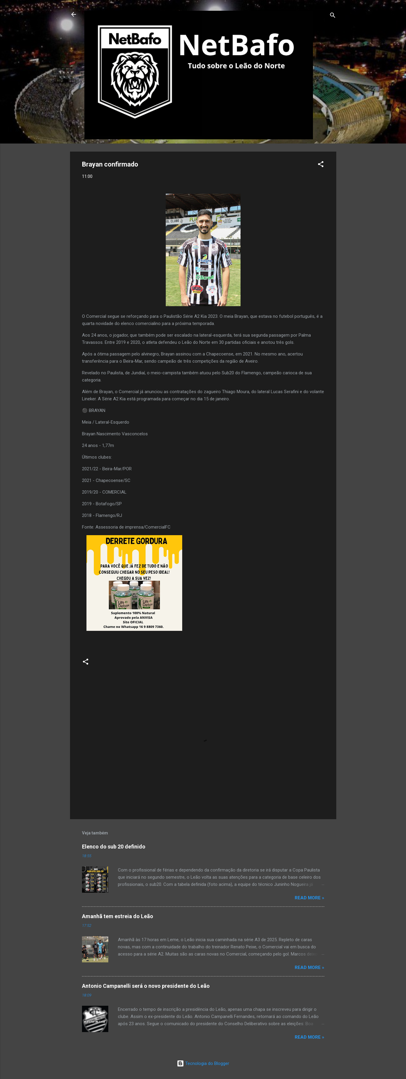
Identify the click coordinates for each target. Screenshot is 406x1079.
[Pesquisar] (332, 16)
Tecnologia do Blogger (203, 1063)
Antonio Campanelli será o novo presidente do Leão (146, 986)
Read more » (309, 898)
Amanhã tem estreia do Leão (117, 916)
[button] (320, 165)
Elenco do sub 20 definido (113, 846)
